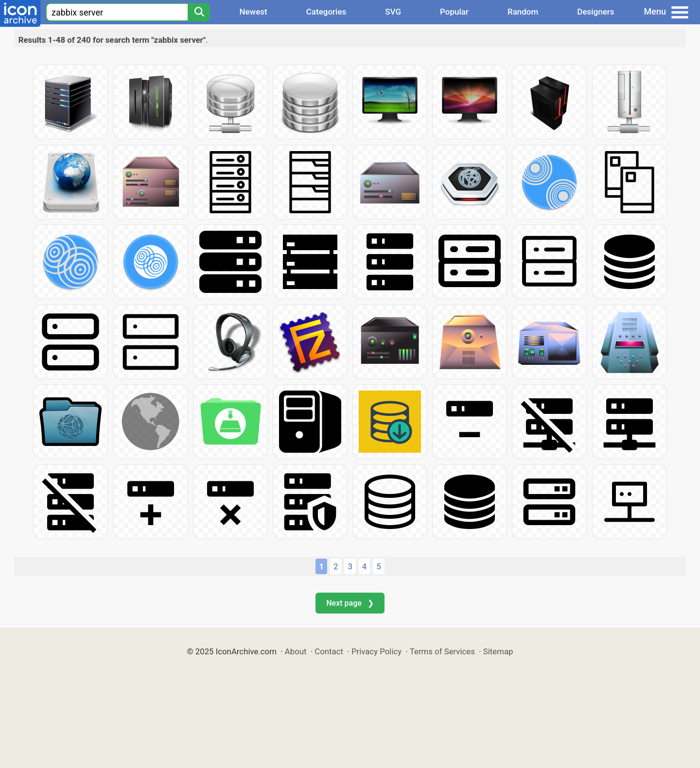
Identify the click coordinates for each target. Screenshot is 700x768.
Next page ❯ (349, 603)
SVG (393, 12)
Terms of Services (442, 651)
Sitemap (498, 651)
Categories (326, 12)
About (296, 651)
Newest (253, 12)
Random (523, 12)
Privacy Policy (376, 651)
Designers (595, 12)
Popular (454, 12)
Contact (329, 651)
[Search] (199, 12)
